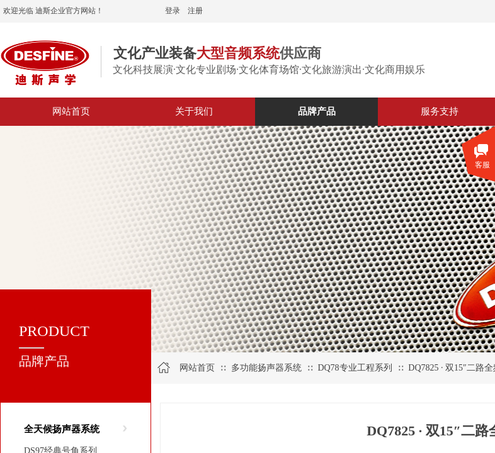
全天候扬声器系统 (62, 429)
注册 (195, 10)
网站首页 (197, 367)
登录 (172, 10)
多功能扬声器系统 (266, 367)
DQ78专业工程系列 (354, 367)
